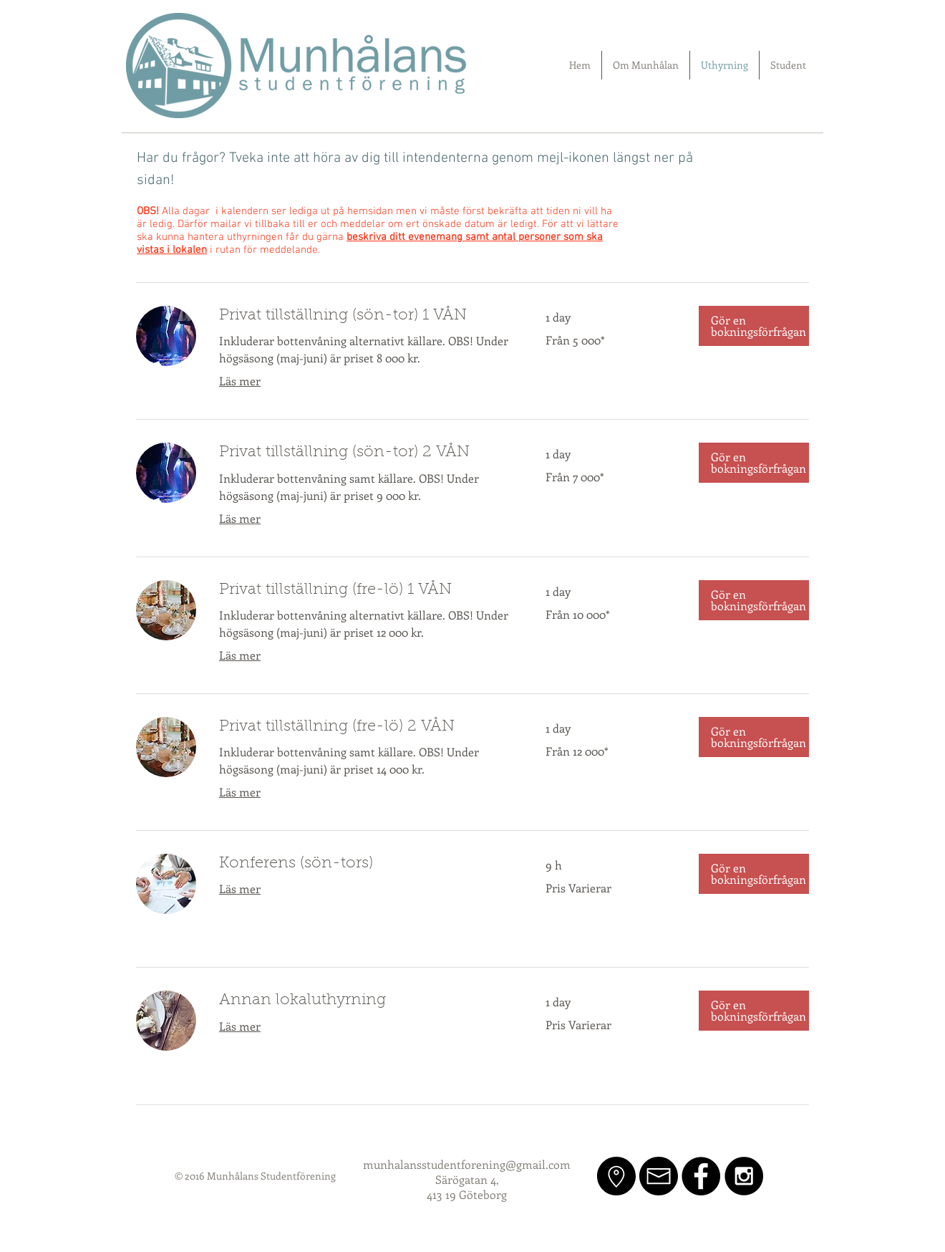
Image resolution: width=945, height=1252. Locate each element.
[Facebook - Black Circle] (701, 1176)
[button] (754, 326)
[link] (365, 316)
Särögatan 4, (467, 1179)
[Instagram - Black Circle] (743, 1176)
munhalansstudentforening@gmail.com (467, 1164)
